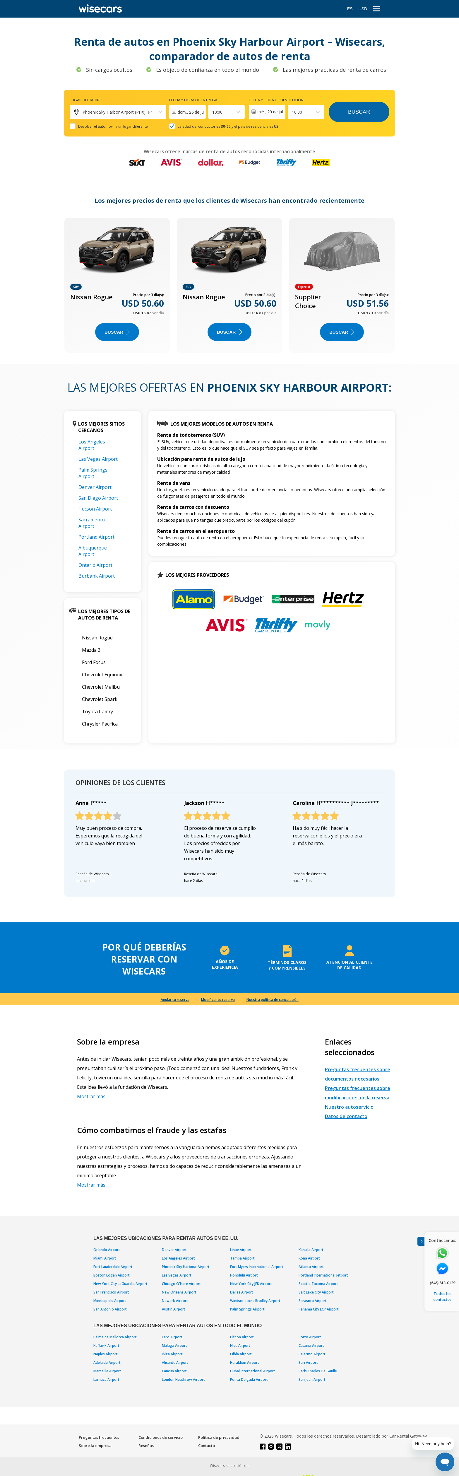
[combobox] (212, 112)
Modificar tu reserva (218, 999)
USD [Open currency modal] (362, 8)
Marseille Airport (107, 1371)
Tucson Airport (95, 509)
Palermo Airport (312, 1354)
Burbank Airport (96, 576)
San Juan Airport (312, 1379)
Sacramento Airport (91, 522)
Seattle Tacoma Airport (318, 1283)
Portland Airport (96, 537)
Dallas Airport (241, 1292)
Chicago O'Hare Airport (181, 1283)
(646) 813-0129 (442, 1282)
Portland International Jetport (323, 1275)
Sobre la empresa (95, 1445)
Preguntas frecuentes (99, 1437)
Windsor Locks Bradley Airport (255, 1300)
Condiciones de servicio (160, 1437)
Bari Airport (308, 1362)
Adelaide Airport (107, 1362)
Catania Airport (311, 1345)
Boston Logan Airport (111, 1275)
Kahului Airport (311, 1249)
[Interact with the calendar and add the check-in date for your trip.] (187, 112)
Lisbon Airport (242, 1337)
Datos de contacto (346, 1116)
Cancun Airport (174, 1371)
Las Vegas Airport (98, 459)
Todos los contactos (442, 1296)
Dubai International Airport (252, 1371)
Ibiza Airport (172, 1354)
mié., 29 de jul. (270, 112)
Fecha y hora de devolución (276, 100)
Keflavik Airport (106, 1345)
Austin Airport (173, 1309)
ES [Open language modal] (350, 8)
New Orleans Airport (179, 1292)
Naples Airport (105, 1354)
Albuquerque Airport (92, 551)
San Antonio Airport (110, 1309)
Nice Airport (240, 1345)
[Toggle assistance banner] (420, 1241)
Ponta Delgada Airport (249, 1379)
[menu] (376, 9)
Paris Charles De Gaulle (318, 1371)
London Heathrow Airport (183, 1379)
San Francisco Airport (111, 1292)
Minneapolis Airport (109, 1300)
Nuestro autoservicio (349, 1107)
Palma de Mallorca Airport (115, 1337)
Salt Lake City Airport (316, 1292)
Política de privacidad (218, 1437)
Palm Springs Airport (92, 473)
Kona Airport (309, 1258)
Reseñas (146, 1445)
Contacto (206, 1445)
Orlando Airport (106, 1249)
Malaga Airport (174, 1345)
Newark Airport (175, 1300)
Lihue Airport (241, 1249)
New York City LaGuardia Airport (120, 1283)
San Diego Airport (98, 498)
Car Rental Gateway (408, 1436)
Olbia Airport (241, 1354)
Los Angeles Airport (91, 444)
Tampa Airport (242, 1258)
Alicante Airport (175, 1362)
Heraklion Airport (244, 1362)
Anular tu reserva (175, 999)
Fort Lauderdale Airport (113, 1266)
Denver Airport (95, 487)
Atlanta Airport (311, 1266)
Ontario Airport (95, 565)
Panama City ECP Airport (319, 1309)
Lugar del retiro (86, 100)
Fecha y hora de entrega (193, 100)
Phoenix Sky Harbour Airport (186, 1266)
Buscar (359, 112)
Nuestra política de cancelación (272, 999)
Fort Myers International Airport (256, 1266)
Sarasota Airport (313, 1300)
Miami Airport (104, 1258)
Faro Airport (172, 1337)
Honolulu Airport (244, 1275)
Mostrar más (91, 1096)
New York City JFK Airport (251, 1283)
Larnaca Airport (106, 1379)
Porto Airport (310, 1337)
